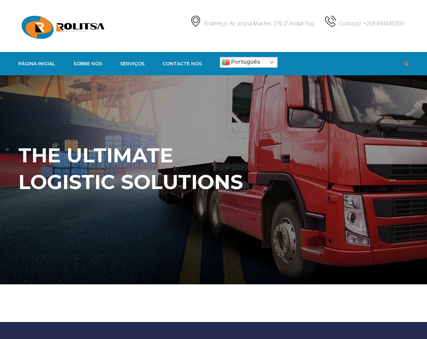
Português (241, 62)
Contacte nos (182, 64)
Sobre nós (87, 64)
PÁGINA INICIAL (36, 64)
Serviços (132, 64)
